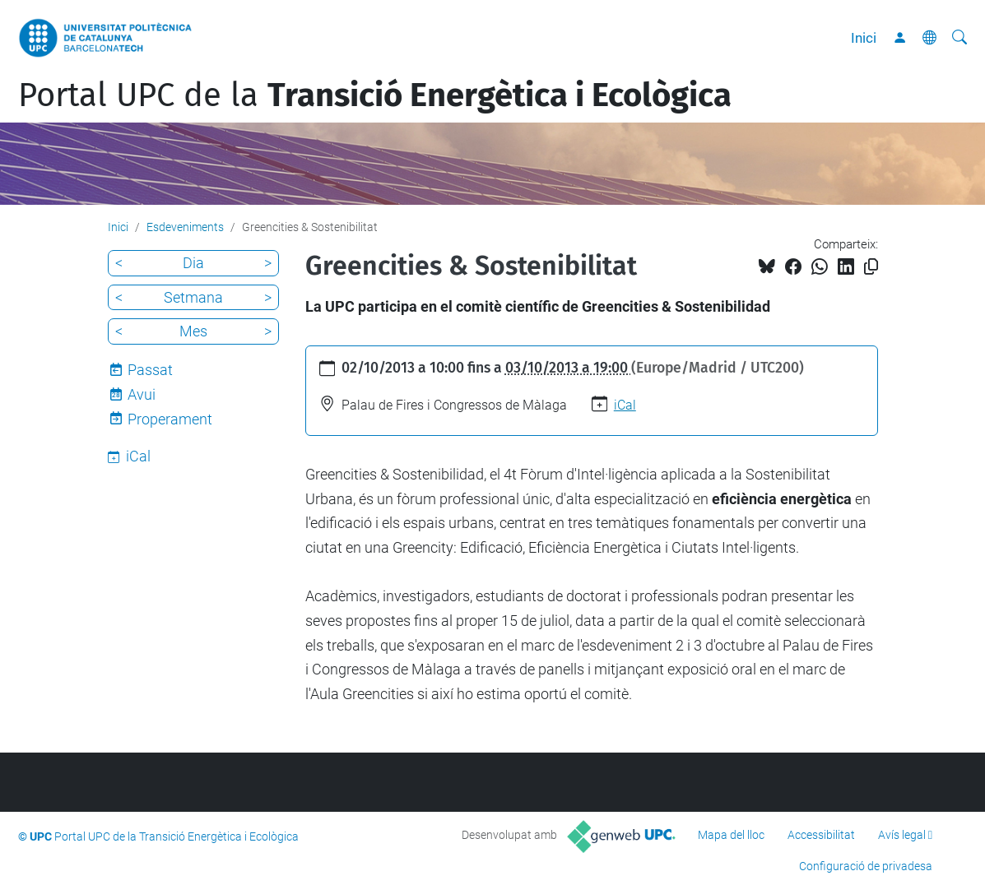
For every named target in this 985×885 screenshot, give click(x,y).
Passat (150, 369)
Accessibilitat (821, 834)
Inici (863, 38)
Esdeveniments (185, 227)
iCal (625, 405)
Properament (170, 419)
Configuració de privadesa (865, 866)
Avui (142, 394)
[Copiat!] (871, 266)
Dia (193, 262)
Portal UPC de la (375, 95)
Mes (193, 331)
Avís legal (902, 834)
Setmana (193, 297)
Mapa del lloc (731, 834)
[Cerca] (959, 37)
